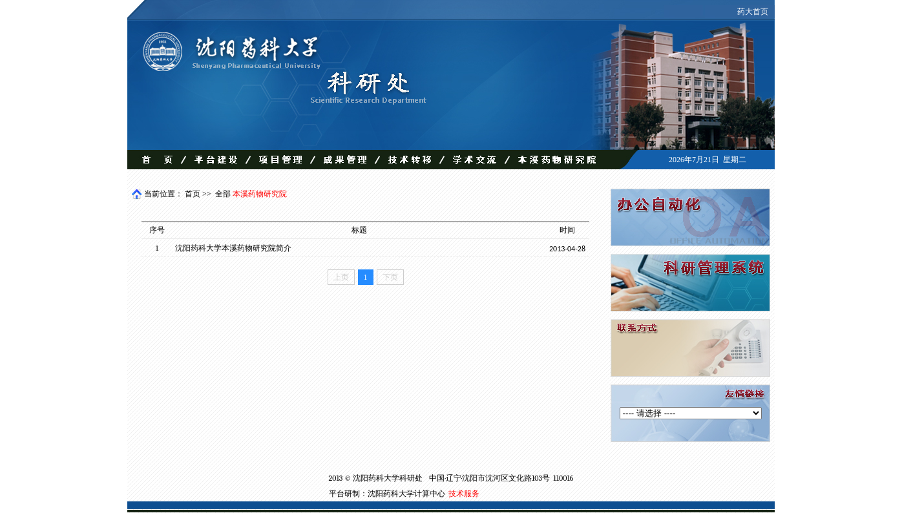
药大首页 (752, 11)
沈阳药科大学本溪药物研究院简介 (233, 248)
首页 (192, 193)
